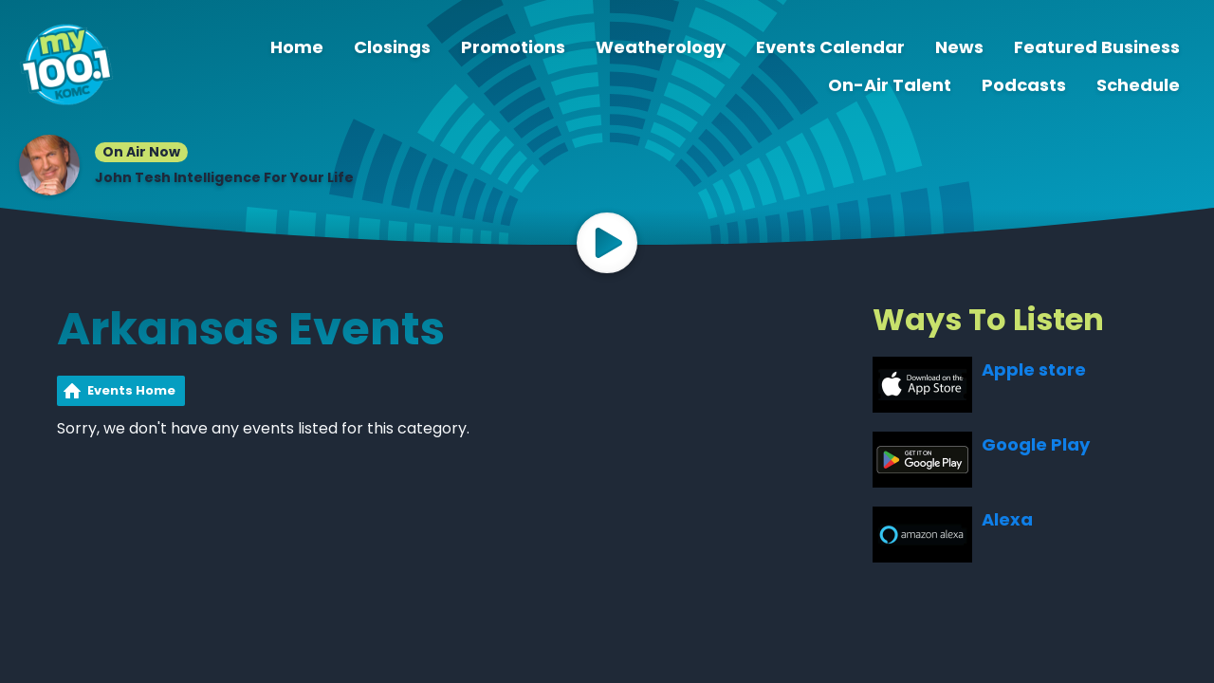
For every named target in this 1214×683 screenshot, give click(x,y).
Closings (392, 47)
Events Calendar (830, 47)
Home (296, 47)
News (959, 47)
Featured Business (1097, 47)
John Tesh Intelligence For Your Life (224, 177)
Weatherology (661, 47)
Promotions (513, 47)
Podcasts (1024, 85)
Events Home (131, 390)
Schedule (1138, 85)
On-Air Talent (889, 85)
